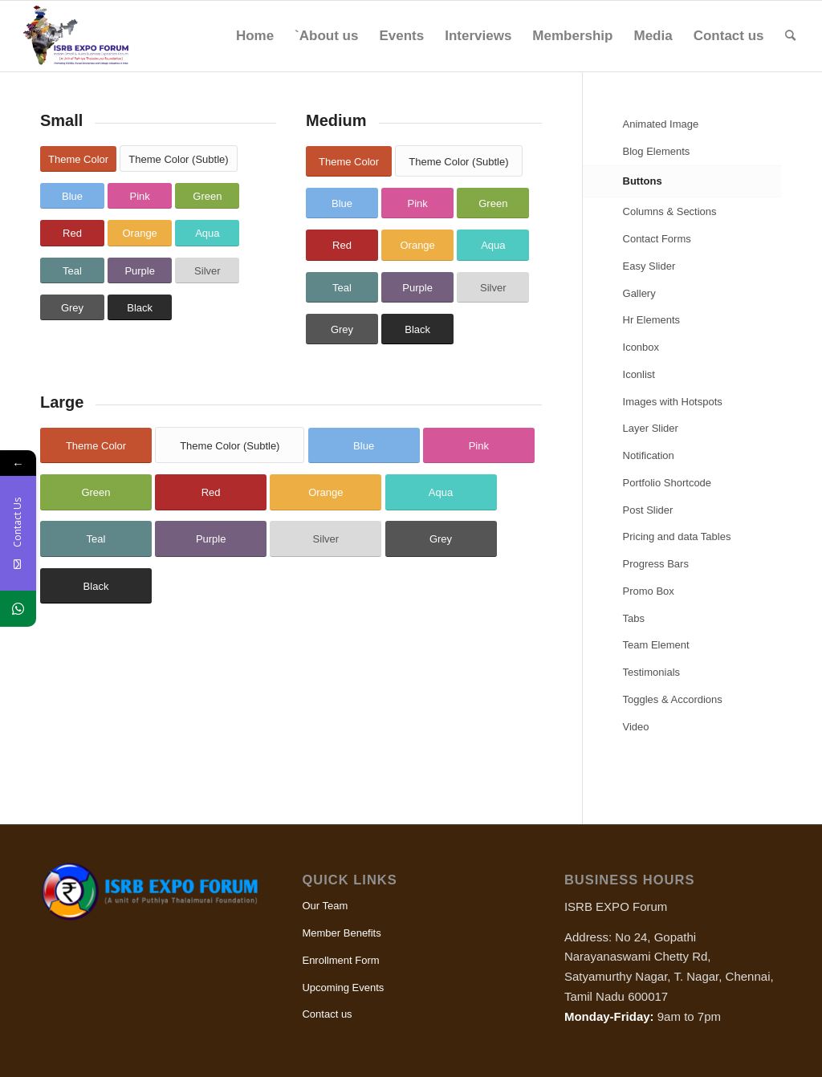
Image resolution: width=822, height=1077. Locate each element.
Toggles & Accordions (672, 699)
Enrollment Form (340, 960)
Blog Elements (656, 151)
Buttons (642, 181)
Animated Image (661, 124)
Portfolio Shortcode (667, 483)
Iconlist (639, 374)
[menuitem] (255, 36)
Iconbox (641, 347)
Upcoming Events (343, 987)
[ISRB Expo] (84, 36)
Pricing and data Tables (677, 536)
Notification (648, 455)
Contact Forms (657, 239)
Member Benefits (341, 933)
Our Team (325, 906)
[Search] (790, 36)
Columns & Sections (670, 211)
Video (636, 727)
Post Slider (648, 510)
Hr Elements (652, 320)
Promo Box (648, 591)
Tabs (634, 618)
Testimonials (652, 672)
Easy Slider (649, 266)
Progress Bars (656, 564)
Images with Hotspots (672, 402)
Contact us (327, 1014)
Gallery (639, 293)
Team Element (656, 645)
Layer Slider (650, 428)
